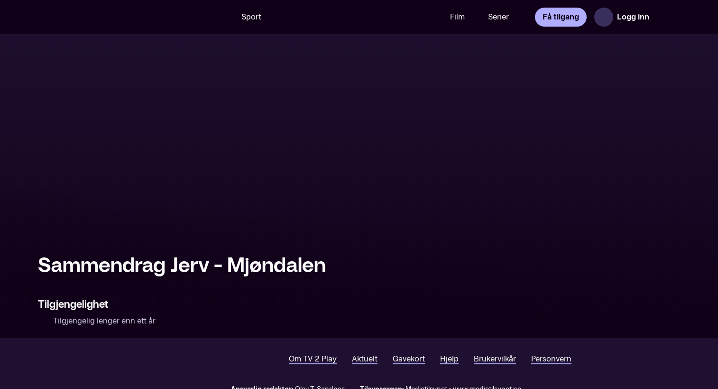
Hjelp (449, 358)
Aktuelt (364, 358)
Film (457, 16)
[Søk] (216, 17)
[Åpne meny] (667, 17)
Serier (498, 16)
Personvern (551, 358)
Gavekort (409, 358)
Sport (251, 16)
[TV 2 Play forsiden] (109, 17)
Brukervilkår (495, 358)
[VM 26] (355, 17)
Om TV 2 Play (313, 358)
